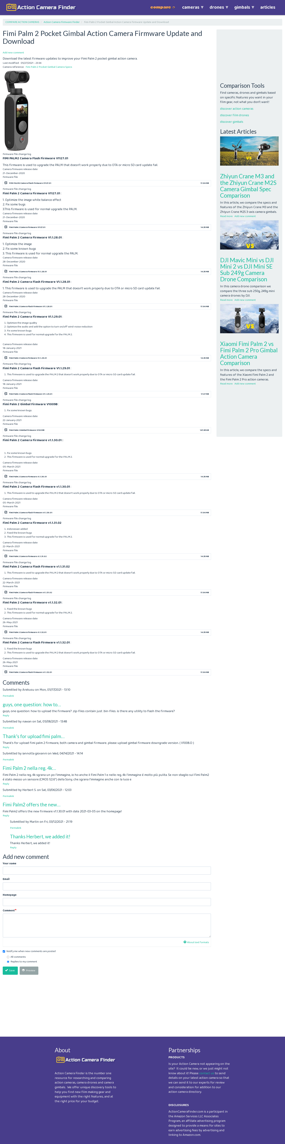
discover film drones (234, 115)
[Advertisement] (107, 1002)
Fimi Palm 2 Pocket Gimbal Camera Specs (49, 67)
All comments (16, 957)
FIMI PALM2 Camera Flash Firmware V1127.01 (30, 183)
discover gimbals (231, 121)
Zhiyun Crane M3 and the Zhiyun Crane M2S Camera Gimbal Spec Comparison (248, 186)
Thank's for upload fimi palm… (34, 736)
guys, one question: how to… (32, 704)
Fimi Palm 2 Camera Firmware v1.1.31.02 (28, 556)
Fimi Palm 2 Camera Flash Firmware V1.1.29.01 (30, 394)
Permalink (8, 696)
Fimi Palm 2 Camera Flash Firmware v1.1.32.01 (30, 672)
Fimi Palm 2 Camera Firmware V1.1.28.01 (28, 271)
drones (216, 9)
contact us (206, 1073)
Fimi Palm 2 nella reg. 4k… (29, 768)
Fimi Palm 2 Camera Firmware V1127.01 (27, 227)
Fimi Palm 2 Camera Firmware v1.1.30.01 (28, 476)
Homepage (10, 895)
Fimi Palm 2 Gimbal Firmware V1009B (26, 430)
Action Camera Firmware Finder (62, 22)
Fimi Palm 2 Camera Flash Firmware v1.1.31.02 (30, 592)
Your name (9, 864)
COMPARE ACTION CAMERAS (22, 22)
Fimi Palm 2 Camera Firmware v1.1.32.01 (28, 632)
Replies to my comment (22, 962)
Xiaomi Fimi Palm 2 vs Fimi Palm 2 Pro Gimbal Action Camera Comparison (249, 353)
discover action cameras (236, 108)
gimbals (242, 9)
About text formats (196, 942)
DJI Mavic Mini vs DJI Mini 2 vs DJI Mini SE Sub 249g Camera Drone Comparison (247, 269)
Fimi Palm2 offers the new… (31, 804)
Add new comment (13, 52)
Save (10, 970)
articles (267, 7)
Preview (28, 970)
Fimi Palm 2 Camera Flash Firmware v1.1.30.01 (30, 512)
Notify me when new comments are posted (29, 951)
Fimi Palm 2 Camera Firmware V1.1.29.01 (28, 358)
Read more (226, 216)
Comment (9, 911)
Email (6, 879)
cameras (190, 9)
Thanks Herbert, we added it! (40, 836)
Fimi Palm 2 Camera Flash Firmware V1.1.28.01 (30, 306)
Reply (6, 715)
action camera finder (46, 7)
